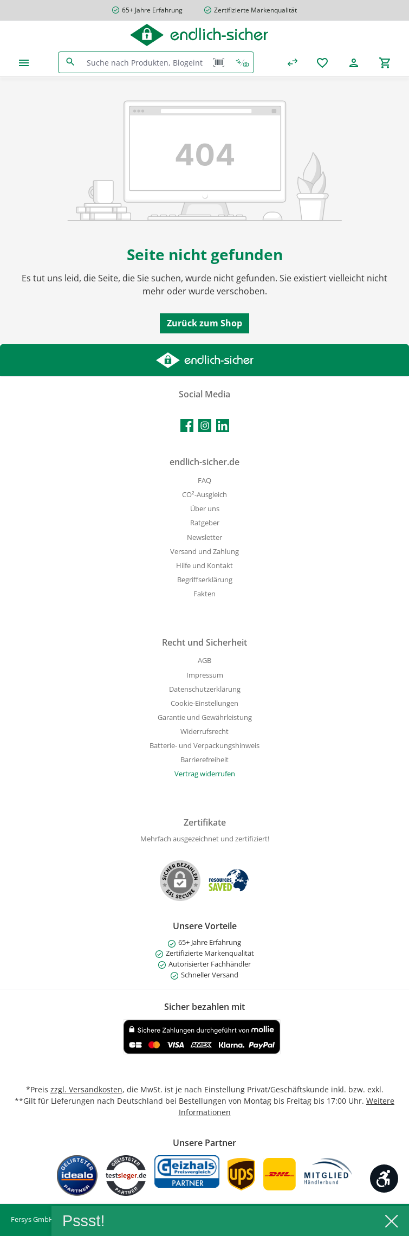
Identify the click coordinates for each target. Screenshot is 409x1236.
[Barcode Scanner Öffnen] (219, 62)
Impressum (204, 675)
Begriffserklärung (204, 579)
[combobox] (144, 62)
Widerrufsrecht (204, 731)
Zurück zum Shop (204, 323)
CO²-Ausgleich (204, 494)
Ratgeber (204, 522)
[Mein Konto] (354, 62)
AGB (204, 660)
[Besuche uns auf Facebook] (187, 425)
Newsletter (204, 537)
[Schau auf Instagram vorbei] (205, 425)
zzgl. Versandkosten (86, 1089)
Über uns (204, 508)
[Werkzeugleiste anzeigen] (384, 1178)
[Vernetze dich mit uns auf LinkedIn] (223, 425)
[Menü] (24, 62)
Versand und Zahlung (204, 551)
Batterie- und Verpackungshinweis (204, 745)
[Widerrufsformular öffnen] (204, 773)
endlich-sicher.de (204, 462)
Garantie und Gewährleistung (205, 717)
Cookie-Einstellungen (204, 703)
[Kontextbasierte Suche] (242, 62)
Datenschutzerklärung (205, 689)
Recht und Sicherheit (204, 642)
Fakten (204, 593)
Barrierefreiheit (204, 759)
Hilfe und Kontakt (204, 565)
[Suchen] (70, 62)
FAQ (204, 480)
